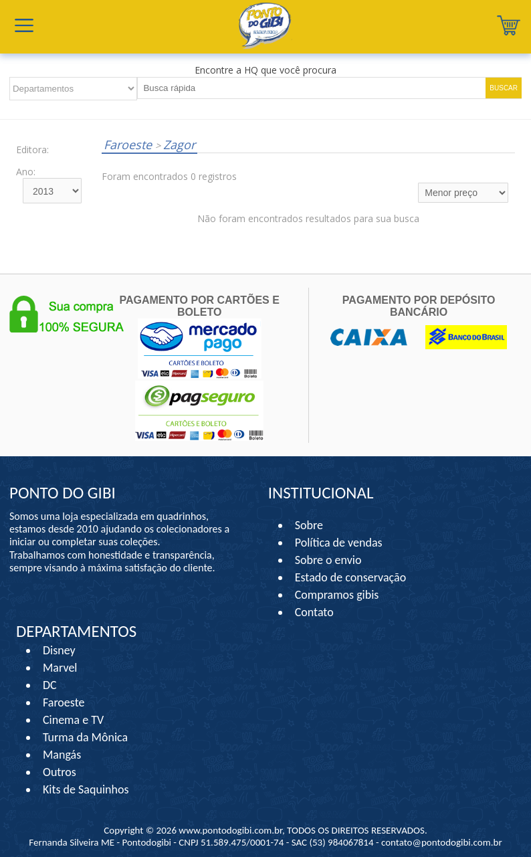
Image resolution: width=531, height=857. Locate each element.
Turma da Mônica (85, 737)
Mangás (62, 754)
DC (50, 685)
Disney (59, 650)
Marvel (60, 667)
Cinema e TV (73, 719)
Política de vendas (339, 542)
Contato (314, 612)
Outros (59, 772)
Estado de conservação (350, 577)
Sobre (309, 525)
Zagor (175, 144)
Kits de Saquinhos (86, 789)
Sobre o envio (328, 560)
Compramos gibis (337, 594)
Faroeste (129, 144)
